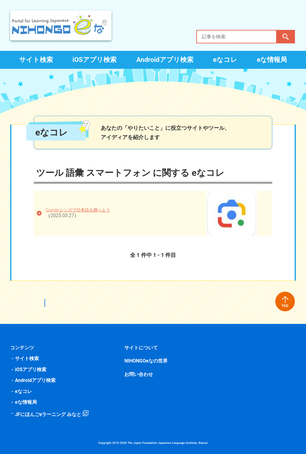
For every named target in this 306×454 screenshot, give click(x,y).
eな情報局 (272, 59)
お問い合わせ (139, 374)
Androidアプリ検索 (164, 59)
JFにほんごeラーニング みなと (49, 414)
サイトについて (141, 348)
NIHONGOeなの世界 (146, 361)
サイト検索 (36, 59)
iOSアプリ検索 (95, 59)
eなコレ (225, 59)
